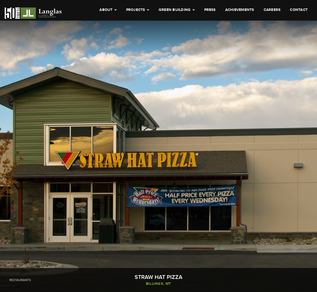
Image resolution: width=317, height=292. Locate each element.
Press (210, 40)
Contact (299, 40)
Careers (272, 40)
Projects (137, 40)
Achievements (239, 40)
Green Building (177, 40)
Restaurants (20, 280)
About (107, 40)
